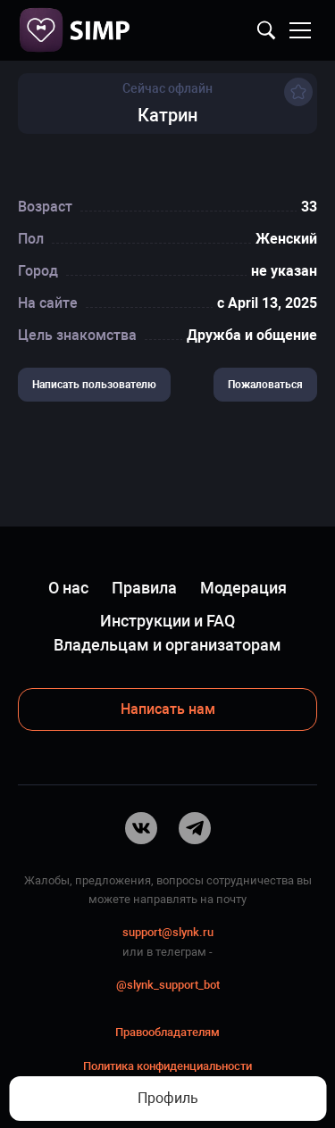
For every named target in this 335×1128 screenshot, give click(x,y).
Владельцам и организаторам (167, 644)
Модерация (243, 587)
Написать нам (168, 709)
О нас (68, 587)
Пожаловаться (265, 384)
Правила (144, 587)
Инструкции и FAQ (167, 620)
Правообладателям (167, 1032)
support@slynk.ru (168, 932)
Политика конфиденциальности (167, 1066)
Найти (266, 30)
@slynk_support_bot (168, 984)
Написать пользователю (94, 384)
